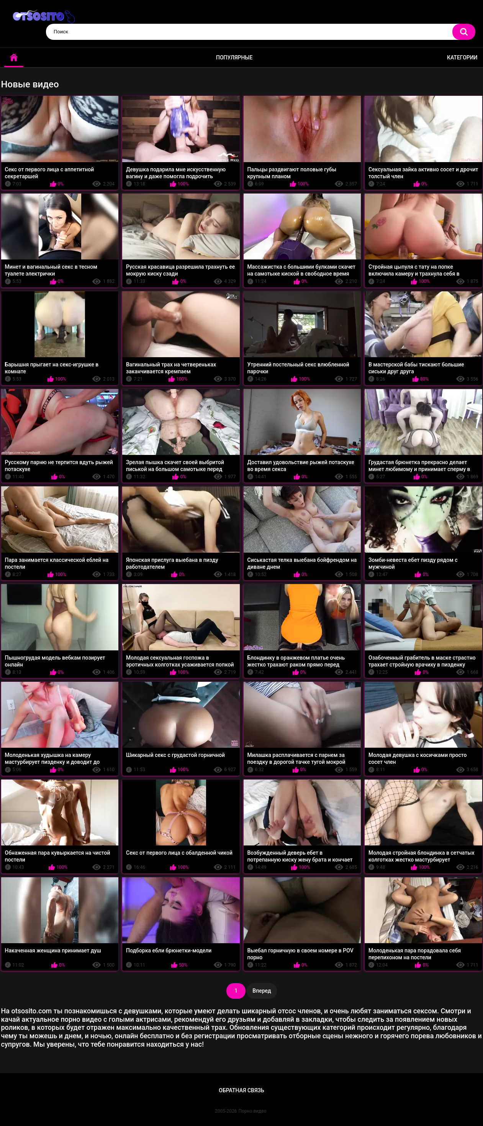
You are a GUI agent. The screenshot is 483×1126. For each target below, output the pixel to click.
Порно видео (253, 1111)
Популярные (234, 57)
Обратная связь (241, 1090)
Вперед (261, 991)
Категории (462, 57)
